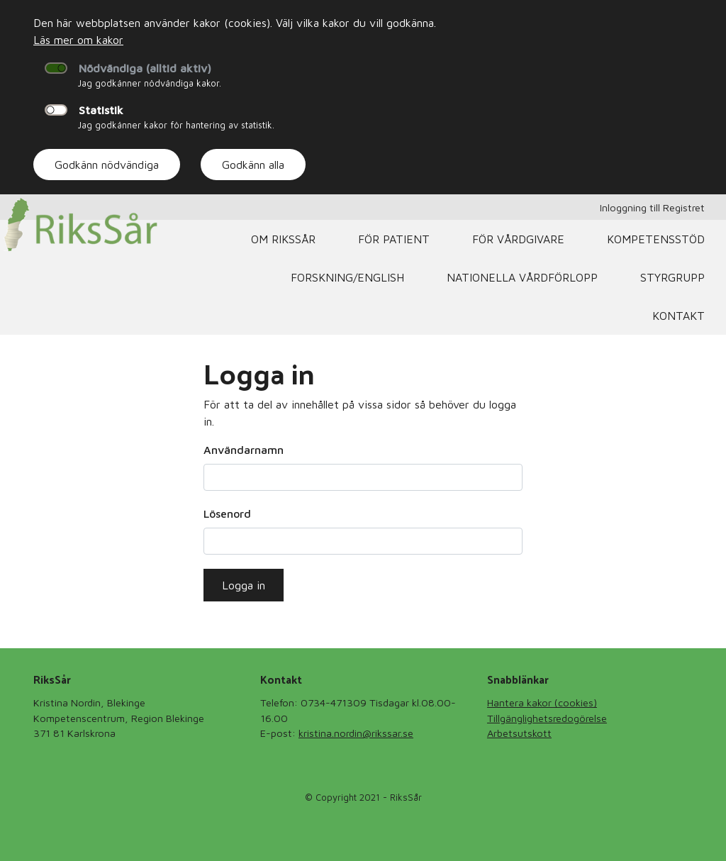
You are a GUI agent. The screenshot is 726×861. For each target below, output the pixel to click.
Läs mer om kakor (78, 39)
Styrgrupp (672, 277)
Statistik (101, 110)
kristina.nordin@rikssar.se (355, 733)
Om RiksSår (283, 239)
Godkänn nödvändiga (107, 164)
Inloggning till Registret (652, 207)
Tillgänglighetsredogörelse (547, 718)
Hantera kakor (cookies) (542, 702)
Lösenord (227, 513)
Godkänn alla (253, 164)
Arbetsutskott (519, 733)
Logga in (243, 585)
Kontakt (678, 315)
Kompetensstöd (656, 239)
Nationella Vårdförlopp (522, 277)
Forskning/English (347, 277)
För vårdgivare (518, 239)
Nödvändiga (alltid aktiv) (145, 68)
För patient (394, 239)
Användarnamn (243, 449)
